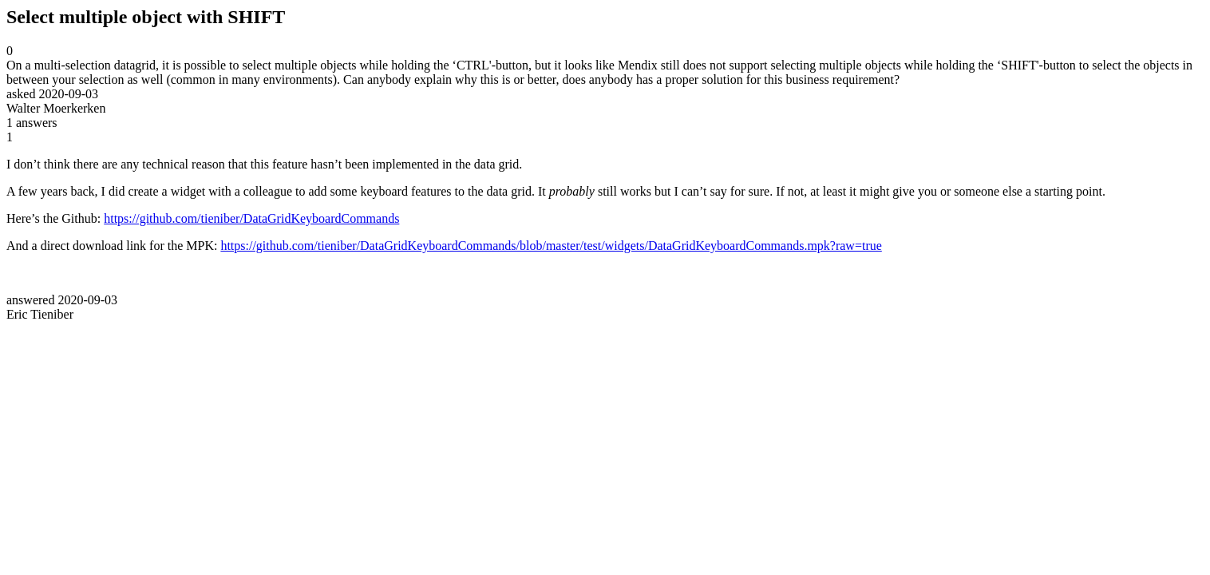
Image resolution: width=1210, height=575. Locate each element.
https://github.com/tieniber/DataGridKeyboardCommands (251, 218)
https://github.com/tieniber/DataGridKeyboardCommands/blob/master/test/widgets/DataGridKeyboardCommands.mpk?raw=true (550, 245)
